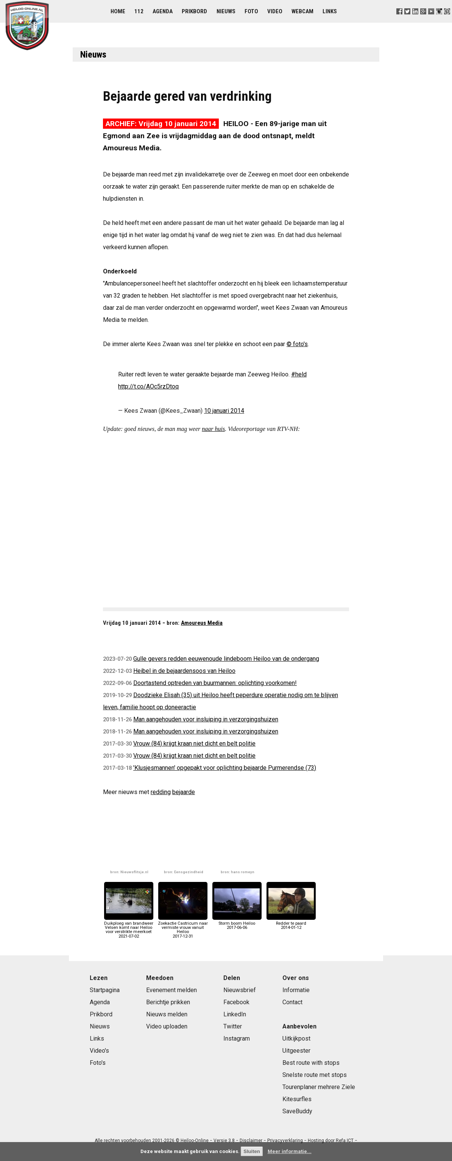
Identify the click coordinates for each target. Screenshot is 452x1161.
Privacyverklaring (285, 1140)
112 (138, 11)
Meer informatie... (290, 1151)
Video (274, 11)
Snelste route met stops (314, 1074)
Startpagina (105, 990)
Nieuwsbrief (239, 990)
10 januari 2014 (224, 410)
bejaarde (183, 792)
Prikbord (194, 11)
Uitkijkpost (296, 1038)
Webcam (302, 11)
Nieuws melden (166, 1014)
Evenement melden (171, 990)
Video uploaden (166, 1026)
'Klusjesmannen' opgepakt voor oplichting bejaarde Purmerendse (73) (224, 767)
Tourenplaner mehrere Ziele (318, 1087)
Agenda (163, 11)
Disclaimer (251, 1140)
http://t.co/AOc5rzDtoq (148, 386)
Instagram (236, 1038)
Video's (99, 1050)
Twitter (232, 1026)
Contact (292, 1002)
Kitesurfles (297, 1099)
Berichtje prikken (168, 1002)
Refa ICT (345, 1140)
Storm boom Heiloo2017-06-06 (237, 923)
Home (118, 11)
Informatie (296, 990)
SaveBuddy (297, 1111)
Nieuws (226, 11)
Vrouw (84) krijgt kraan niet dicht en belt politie (194, 743)
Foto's (98, 1062)
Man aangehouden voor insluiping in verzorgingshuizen (205, 719)
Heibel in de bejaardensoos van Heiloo (184, 670)
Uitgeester (296, 1050)
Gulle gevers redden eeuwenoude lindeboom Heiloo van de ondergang (226, 658)
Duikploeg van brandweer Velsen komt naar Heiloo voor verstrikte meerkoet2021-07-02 (128, 928)
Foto (251, 11)
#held (299, 374)
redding (161, 792)
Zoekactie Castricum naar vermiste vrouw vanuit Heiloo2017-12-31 (183, 928)
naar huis (213, 429)
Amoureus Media (202, 623)
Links (330, 11)
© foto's (297, 344)
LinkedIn (234, 1014)
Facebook (236, 1002)
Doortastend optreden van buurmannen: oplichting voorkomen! (215, 683)
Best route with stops (311, 1062)
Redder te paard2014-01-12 (291, 923)
